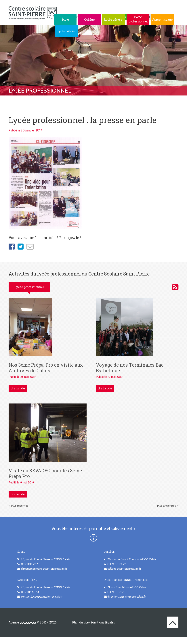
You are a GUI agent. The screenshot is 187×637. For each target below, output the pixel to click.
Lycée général (113, 19)
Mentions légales (103, 622)
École (65, 19)
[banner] (33, 13)
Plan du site (80, 622)
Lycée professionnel (138, 19)
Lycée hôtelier (66, 31)
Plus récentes (19, 505)
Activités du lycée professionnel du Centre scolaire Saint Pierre (175, 287)
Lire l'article (18, 388)
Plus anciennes (166, 505)
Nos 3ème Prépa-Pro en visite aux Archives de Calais (46, 368)
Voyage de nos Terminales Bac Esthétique (130, 368)
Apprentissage (162, 19)
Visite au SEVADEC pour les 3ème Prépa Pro (45, 473)
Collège (89, 19)
